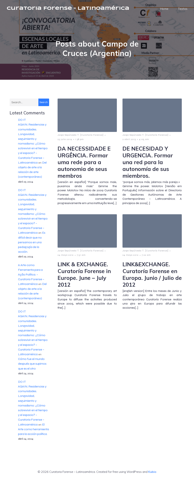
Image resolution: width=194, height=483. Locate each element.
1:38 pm (79, 142)
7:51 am (81, 258)
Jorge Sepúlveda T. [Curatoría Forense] (80, 138)
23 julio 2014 (65, 142)
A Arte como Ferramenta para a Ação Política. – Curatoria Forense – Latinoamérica (31, 278)
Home (164, 10)
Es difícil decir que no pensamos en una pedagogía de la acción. (31, 245)
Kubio (152, 475)
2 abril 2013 (129, 142)
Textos (182, 10)
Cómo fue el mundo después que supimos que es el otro (32, 367)
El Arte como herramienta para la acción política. (33, 432)
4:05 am (144, 142)
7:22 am (146, 258)
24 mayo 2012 (66, 258)
